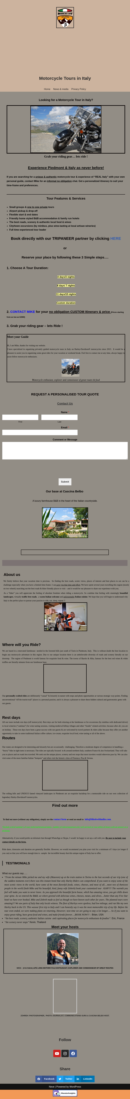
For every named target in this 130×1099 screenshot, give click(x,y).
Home (47, 89)
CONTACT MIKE (22, 312)
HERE (115, 238)
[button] (46, 1080)
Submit (65, 482)
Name (65, 412)
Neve (51, 1096)
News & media (60, 89)
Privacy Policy (78, 89)
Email (65, 427)
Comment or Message (65, 439)
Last (59, 422)
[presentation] (24, 474)
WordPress (75, 1096)
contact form (59, 820)
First (20, 422)
